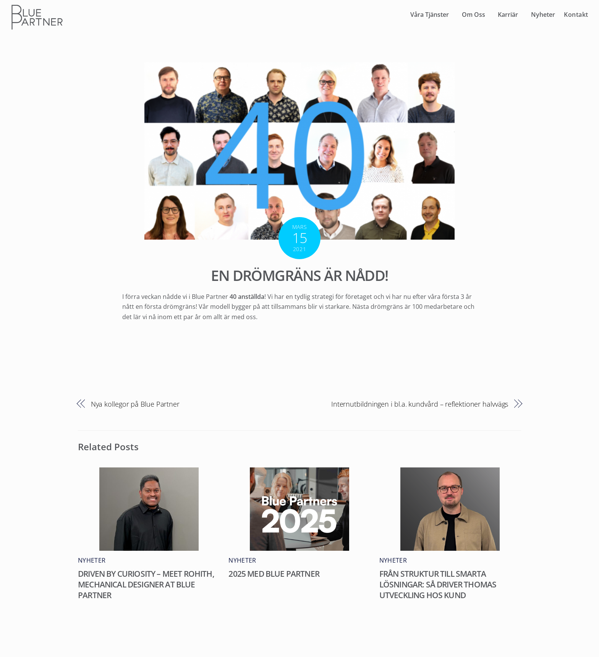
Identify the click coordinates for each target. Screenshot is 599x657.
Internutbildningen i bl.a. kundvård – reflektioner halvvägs (419, 404)
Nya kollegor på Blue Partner (135, 404)
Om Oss (473, 14)
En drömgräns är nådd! (299, 275)
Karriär (508, 14)
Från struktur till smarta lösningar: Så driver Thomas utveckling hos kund (438, 584)
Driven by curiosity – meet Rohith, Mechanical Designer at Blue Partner (146, 584)
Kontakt (576, 14)
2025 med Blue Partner (273, 573)
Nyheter (543, 14)
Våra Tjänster (429, 14)
